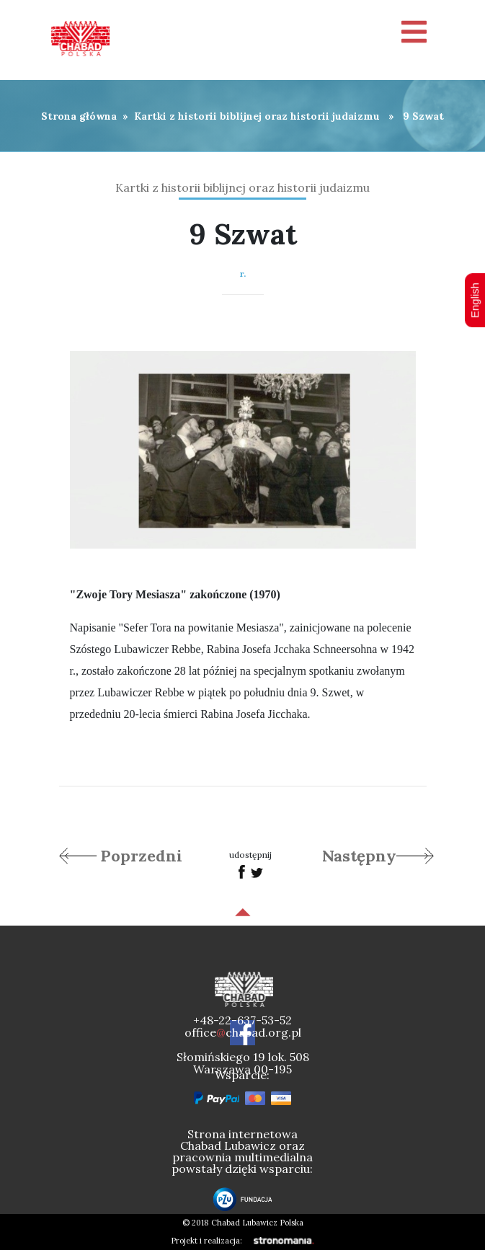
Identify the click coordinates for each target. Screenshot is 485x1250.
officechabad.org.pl (242, 1032)
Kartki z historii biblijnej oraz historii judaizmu (257, 116)
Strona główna (79, 116)
